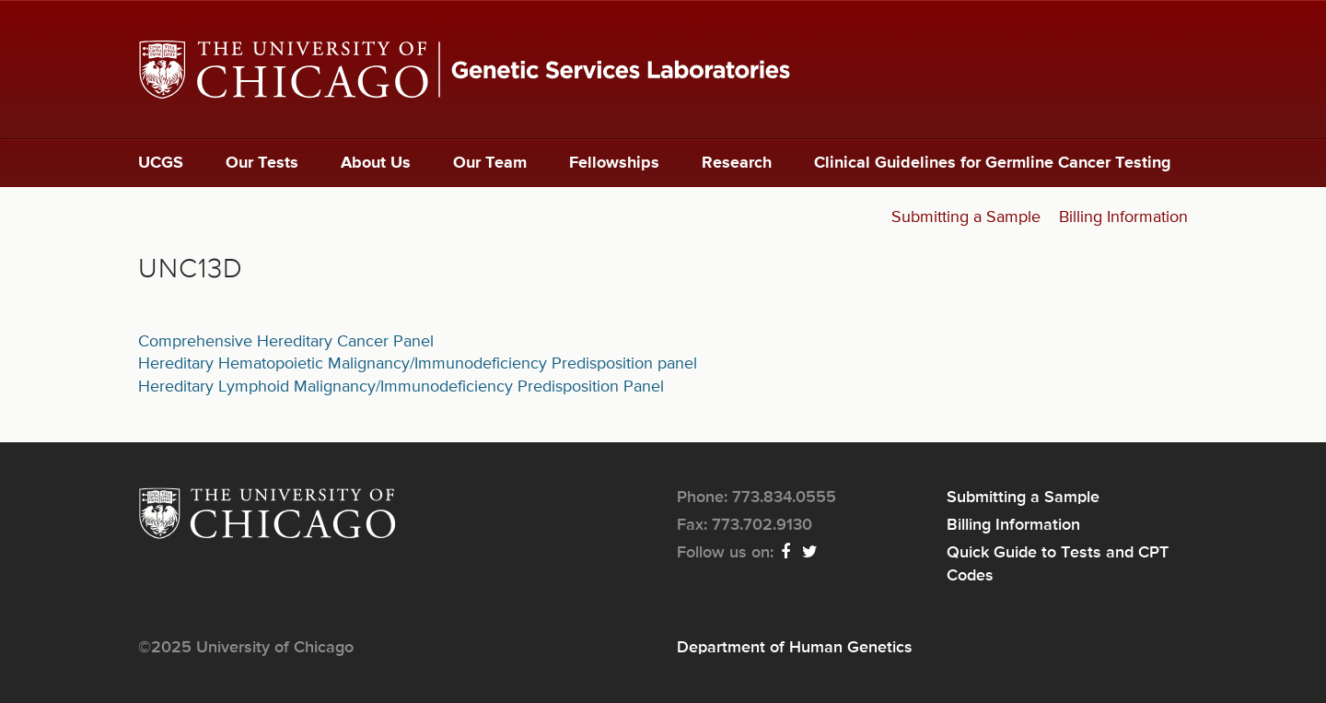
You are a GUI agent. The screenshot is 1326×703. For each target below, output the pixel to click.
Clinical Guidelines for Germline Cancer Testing (992, 163)
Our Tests (262, 163)
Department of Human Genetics (795, 647)
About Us (376, 163)
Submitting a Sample (966, 217)
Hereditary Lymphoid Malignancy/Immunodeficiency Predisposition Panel (401, 387)
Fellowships (614, 163)
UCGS (160, 163)
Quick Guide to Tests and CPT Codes (1058, 564)
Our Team (490, 163)
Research (737, 163)
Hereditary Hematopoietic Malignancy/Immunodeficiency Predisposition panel (417, 364)
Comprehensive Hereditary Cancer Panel (286, 342)
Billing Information (1123, 217)
